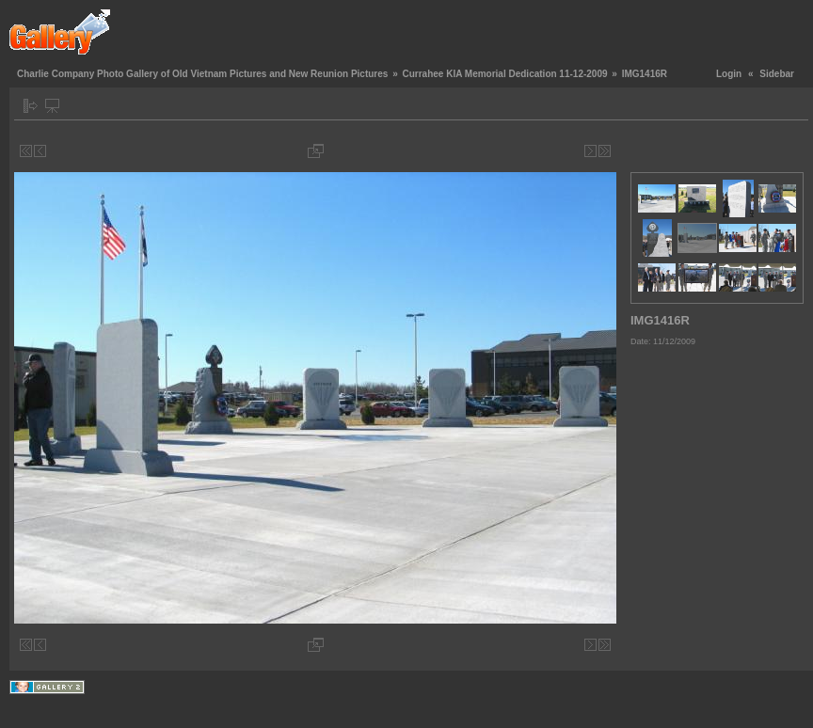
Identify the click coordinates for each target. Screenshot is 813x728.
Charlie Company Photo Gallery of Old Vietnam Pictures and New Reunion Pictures (202, 74)
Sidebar (776, 74)
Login (728, 74)
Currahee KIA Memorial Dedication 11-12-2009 (504, 74)
